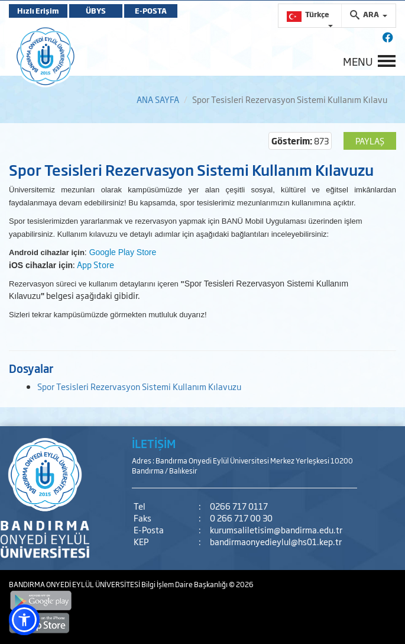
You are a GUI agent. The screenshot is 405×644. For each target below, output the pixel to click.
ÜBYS (96, 10)
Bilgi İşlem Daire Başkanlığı (185, 584)
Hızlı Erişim (38, 10)
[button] (24, 619)
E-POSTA (151, 10)
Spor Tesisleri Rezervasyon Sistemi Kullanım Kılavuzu (139, 386)
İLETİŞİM (154, 443)
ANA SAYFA (158, 99)
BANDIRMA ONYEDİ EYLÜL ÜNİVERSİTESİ (75, 584)
